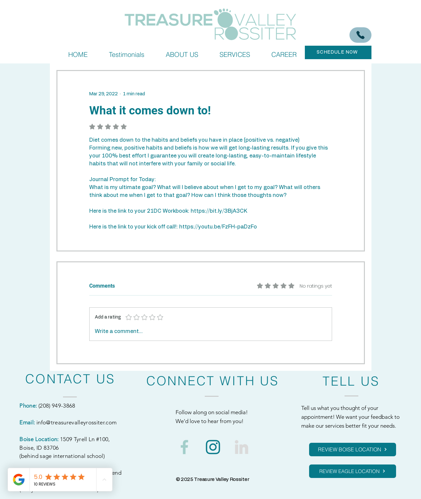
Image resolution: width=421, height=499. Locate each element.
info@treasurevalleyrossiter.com (76, 422)
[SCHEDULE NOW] (338, 52)
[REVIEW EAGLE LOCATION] (352, 471)
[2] (184, 447)
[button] (235, 54)
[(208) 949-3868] (360, 35)
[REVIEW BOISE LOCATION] (352, 449)
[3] (241, 447)
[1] (212, 447)
